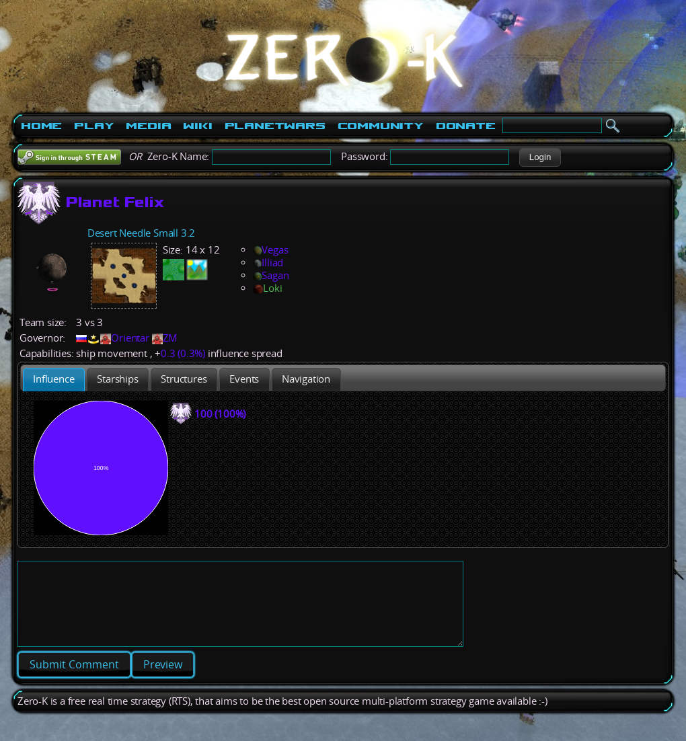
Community (381, 126)
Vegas (270, 249)
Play (94, 126)
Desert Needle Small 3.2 (141, 233)
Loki (267, 288)
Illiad (268, 262)
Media (148, 126)
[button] (539, 157)
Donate (466, 126)
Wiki (197, 126)
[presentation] (54, 379)
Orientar (130, 338)
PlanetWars (275, 126)
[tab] (54, 379)
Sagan (271, 275)
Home (41, 126)
